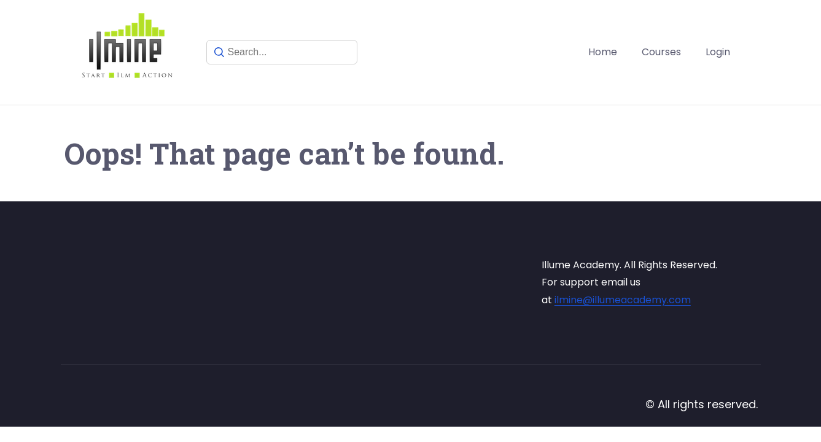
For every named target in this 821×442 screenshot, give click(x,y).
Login (718, 52)
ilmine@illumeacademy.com (622, 300)
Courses (661, 52)
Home (602, 52)
